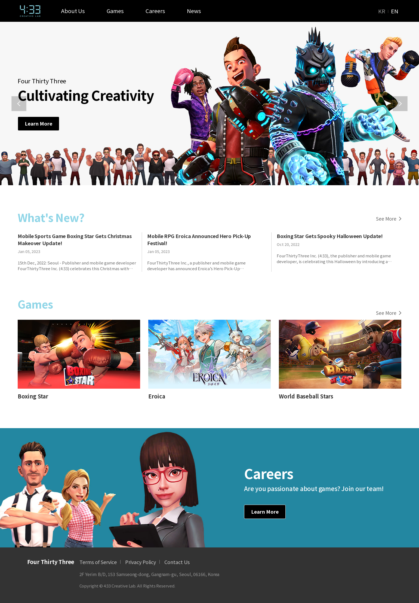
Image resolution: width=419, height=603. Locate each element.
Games (115, 11)
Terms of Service (98, 561)
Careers (155, 11)
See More (388, 218)
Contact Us (177, 561)
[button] (18, 103)
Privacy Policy (140, 561)
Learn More (38, 123)
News (194, 11)
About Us (73, 11)
